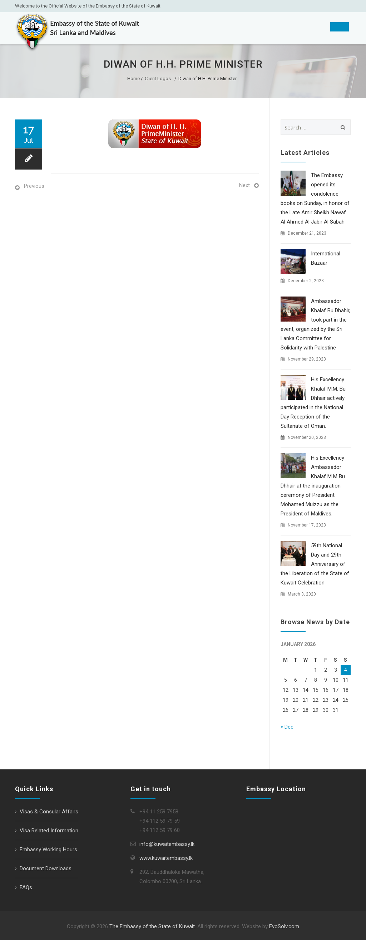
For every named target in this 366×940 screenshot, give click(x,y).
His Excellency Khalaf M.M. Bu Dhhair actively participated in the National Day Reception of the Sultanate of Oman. (313, 402)
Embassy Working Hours (48, 849)
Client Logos (158, 78)
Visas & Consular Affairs (49, 811)
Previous (34, 186)
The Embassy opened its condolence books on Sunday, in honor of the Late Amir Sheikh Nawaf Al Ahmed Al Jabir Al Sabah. (315, 198)
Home (133, 78)
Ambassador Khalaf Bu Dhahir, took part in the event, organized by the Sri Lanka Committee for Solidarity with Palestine (315, 324)
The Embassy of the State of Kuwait (152, 926)
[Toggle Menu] (339, 26)
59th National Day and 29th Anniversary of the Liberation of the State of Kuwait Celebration (315, 564)
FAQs (26, 887)
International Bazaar (325, 258)
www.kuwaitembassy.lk (166, 858)
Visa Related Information (49, 830)
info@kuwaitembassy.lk (166, 844)
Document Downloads (45, 868)
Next (244, 185)
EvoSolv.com (284, 926)
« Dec (287, 727)
